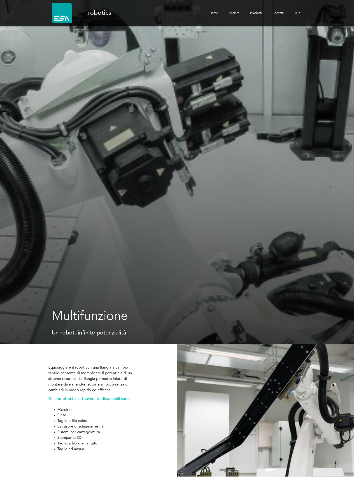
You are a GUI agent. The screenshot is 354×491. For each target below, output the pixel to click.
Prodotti (256, 13)
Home (214, 13)
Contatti (278, 13)
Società (234, 13)
